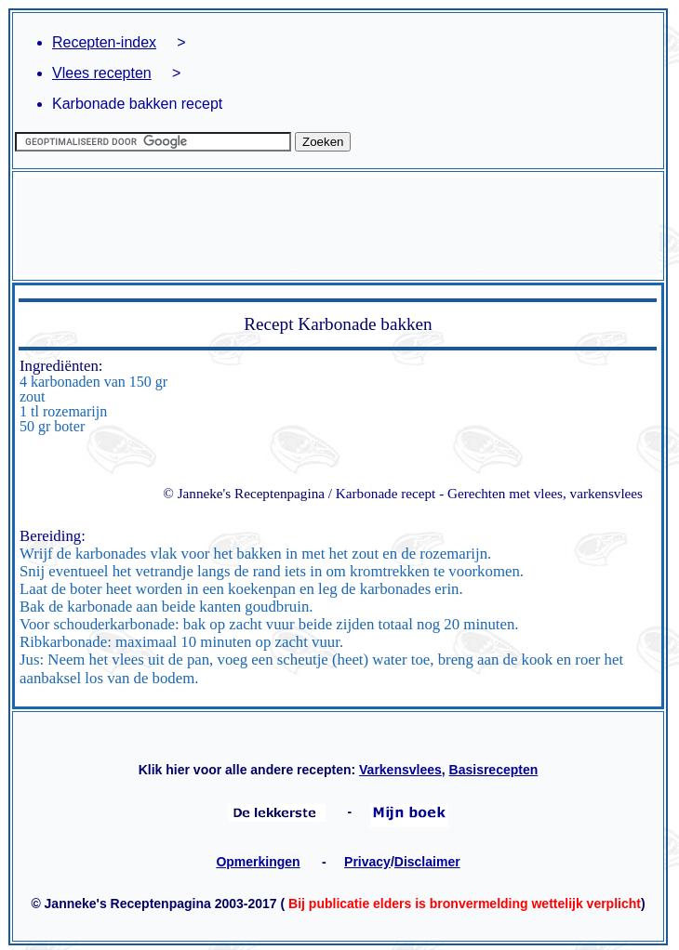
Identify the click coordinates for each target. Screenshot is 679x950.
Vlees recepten (102, 73)
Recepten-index (104, 42)
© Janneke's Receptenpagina (244, 493)
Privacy (367, 861)
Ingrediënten (59, 366)
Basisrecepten (494, 769)
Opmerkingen (258, 861)
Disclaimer (427, 861)
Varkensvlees (400, 769)
